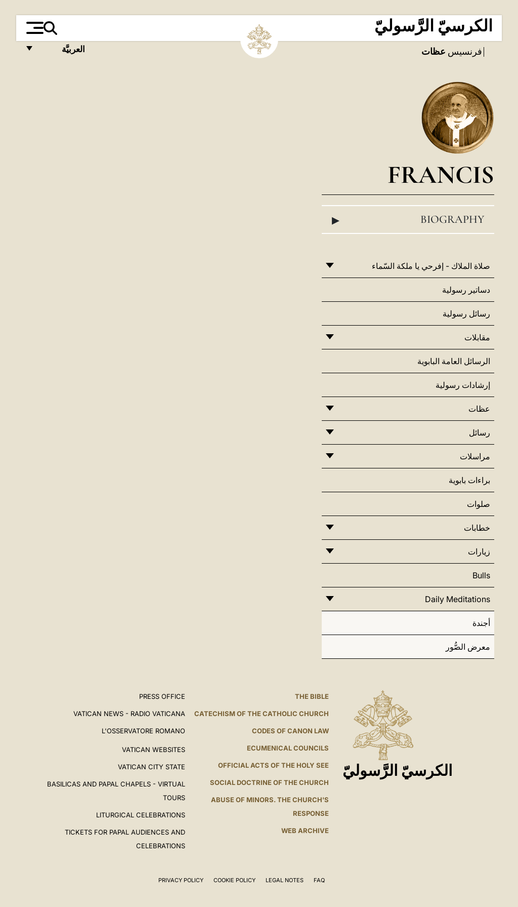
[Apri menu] (34, 27)
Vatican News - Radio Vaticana (129, 713)
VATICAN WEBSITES (153, 749)
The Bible (312, 696)
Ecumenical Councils (288, 748)
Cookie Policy (234, 880)
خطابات (477, 528)
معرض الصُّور (468, 647)
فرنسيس (464, 51)
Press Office (162, 696)
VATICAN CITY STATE (151, 767)
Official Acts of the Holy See (273, 765)
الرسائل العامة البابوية (453, 361)
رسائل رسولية (466, 313)
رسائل (479, 432)
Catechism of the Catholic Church (261, 713)
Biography (408, 220)
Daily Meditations (457, 599)
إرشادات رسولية (463, 385)
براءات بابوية (469, 480)
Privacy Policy (180, 880)
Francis (440, 174)
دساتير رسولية (466, 290)
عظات (479, 409)
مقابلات (477, 337)
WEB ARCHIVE (305, 830)
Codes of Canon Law (290, 731)
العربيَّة (62, 52)
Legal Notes (285, 880)
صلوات (478, 504)
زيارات (479, 551)
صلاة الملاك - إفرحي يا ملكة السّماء (431, 266)
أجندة (481, 623)
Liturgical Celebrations (140, 815)
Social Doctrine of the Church (269, 782)
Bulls (481, 575)
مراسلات (475, 456)
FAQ (319, 880)
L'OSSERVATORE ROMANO (143, 731)
